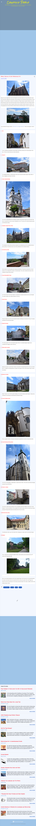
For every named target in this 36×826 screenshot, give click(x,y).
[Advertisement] (18, 15)
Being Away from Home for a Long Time (10, 702)
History (12, 587)
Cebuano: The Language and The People (10, 780)
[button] (34, 77)
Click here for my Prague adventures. (18, 126)
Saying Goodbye (4, 754)
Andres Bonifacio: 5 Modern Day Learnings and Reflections (15, 807)
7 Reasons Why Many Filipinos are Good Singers (13, 794)
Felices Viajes (6, 587)
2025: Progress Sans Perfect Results (10, 715)
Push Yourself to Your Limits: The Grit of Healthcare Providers (16, 689)
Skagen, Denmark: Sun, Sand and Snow (10, 767)
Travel (20, 587)
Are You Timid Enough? (6, 728)
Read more (32, 698)
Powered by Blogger (18, 821)
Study (16, 587)
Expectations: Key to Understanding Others (11, 741)
